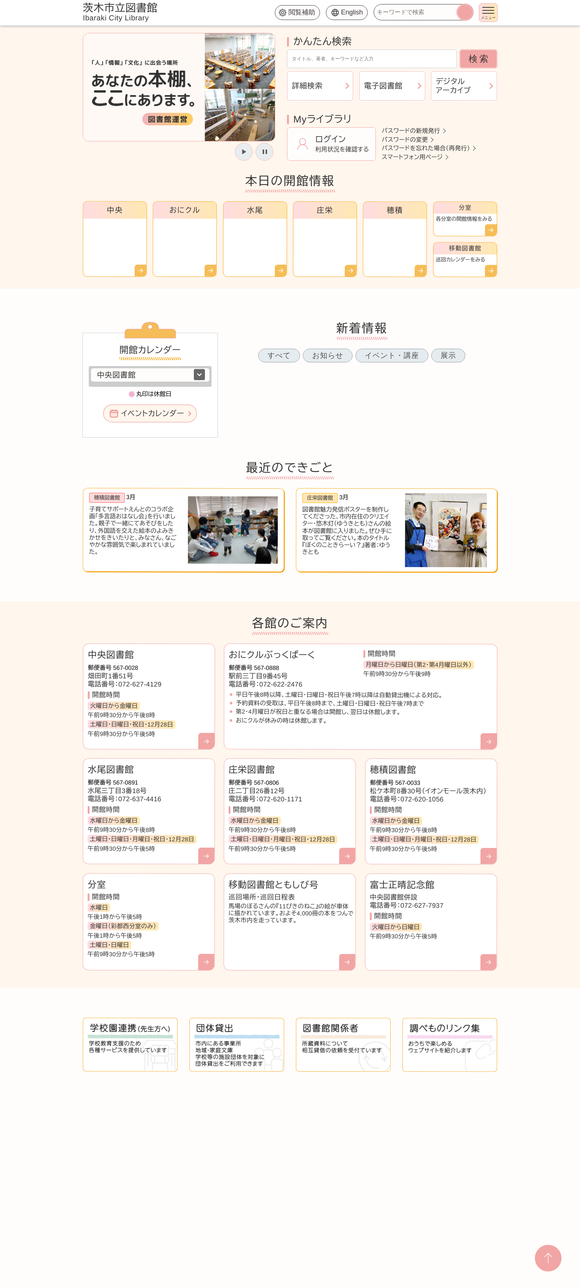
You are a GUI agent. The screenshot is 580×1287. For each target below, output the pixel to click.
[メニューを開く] (488, 12)
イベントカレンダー (152, 413)
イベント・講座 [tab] (392, 355)
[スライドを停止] (264, 152)
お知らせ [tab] (327, 355)
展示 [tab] (448, 355)
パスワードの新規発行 (411, 131)
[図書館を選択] (150, 375)
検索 (479, 59)
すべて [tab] (279, 355)
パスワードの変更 (405, 139)
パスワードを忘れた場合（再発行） (426, 148)
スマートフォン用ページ (412, 157)
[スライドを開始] (244, 152)
